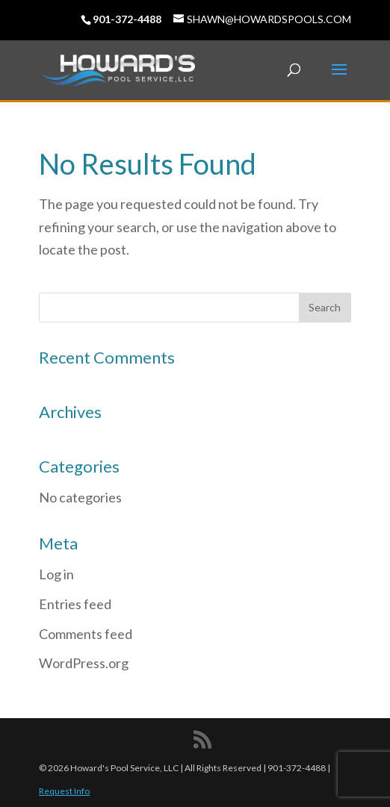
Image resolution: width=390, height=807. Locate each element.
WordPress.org (84, 663)
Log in (56, 574)
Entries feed (75, 604)
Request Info (64, 791)
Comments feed (85, 634)
